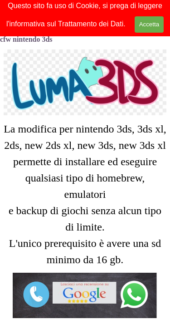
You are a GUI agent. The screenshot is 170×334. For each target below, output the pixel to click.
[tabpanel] (85, 194)
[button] (134, 283)
